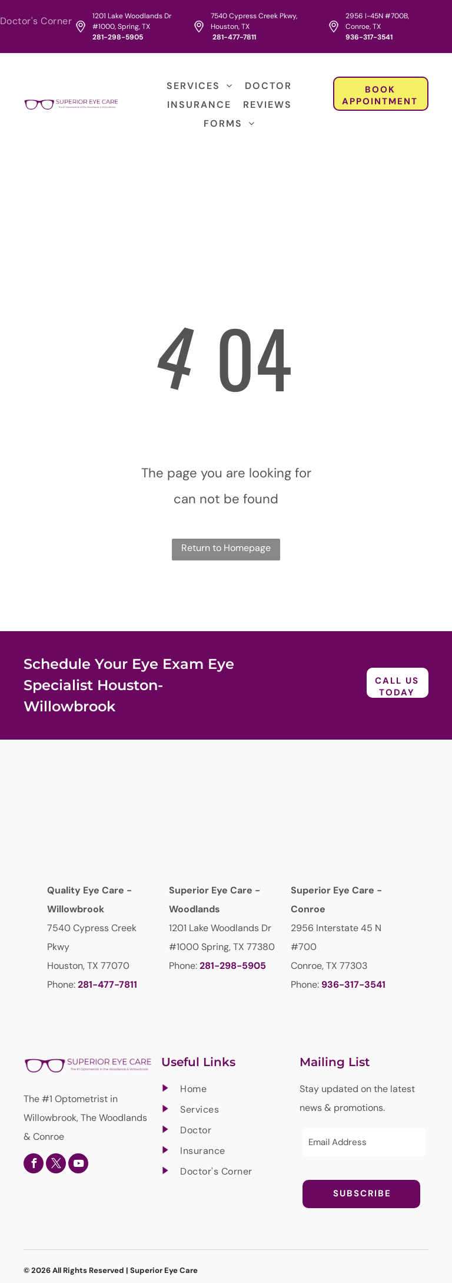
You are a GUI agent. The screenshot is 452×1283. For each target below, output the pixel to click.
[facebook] (34, 1164)
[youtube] (78, 1164)
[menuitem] (39, 21)
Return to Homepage (226, 548)
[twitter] (56, 1164)
